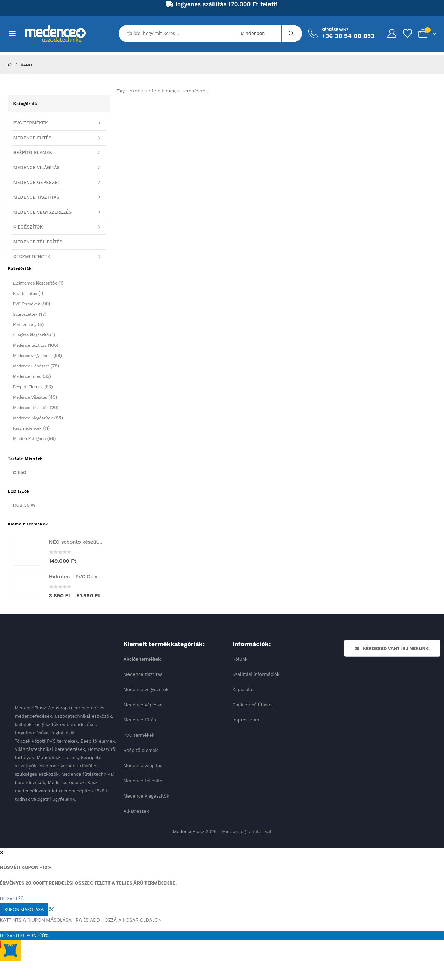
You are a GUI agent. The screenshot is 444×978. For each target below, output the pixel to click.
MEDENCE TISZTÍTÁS (36, 197)
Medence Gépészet (31, 366)
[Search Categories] (259, 33)
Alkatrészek (136, 811)
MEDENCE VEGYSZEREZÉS (42, 212)
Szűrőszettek (25, 314)
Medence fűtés (27, 376)
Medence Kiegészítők (33, 418)
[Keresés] (291, 33)
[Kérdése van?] (341, 33)
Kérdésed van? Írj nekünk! (392, 648)
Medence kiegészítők (146, 796)
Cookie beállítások (253, 704)
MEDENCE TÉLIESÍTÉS (38, 241)
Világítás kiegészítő (31, 335)
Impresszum (246, 720)
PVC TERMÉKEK (30, 122)
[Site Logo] (55, 33)
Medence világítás (143, 765)
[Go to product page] (27, 551)
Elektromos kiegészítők (35, 283)
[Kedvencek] (407, 33)
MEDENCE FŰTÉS (32, 137)
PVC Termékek (26, 303)
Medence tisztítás (30, 345)
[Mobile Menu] (16, 33)
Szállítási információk (256, 674)
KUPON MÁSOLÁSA (24, 909)
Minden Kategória (29, 438)
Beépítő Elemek (28, 386)
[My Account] (391, 33)
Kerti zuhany (25, 324)
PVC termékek (139, 735)
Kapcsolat (243, 689)
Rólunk (240, 659)
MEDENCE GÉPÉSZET (36, 182)
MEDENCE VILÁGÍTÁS (36, 167)
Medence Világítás (30, 397)
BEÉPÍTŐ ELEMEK (32, 152)
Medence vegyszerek (32, 355)
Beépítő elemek (141, 750)
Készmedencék (27, 428)
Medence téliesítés (30, 407)
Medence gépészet (144, 704)
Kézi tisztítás (25, 293)
